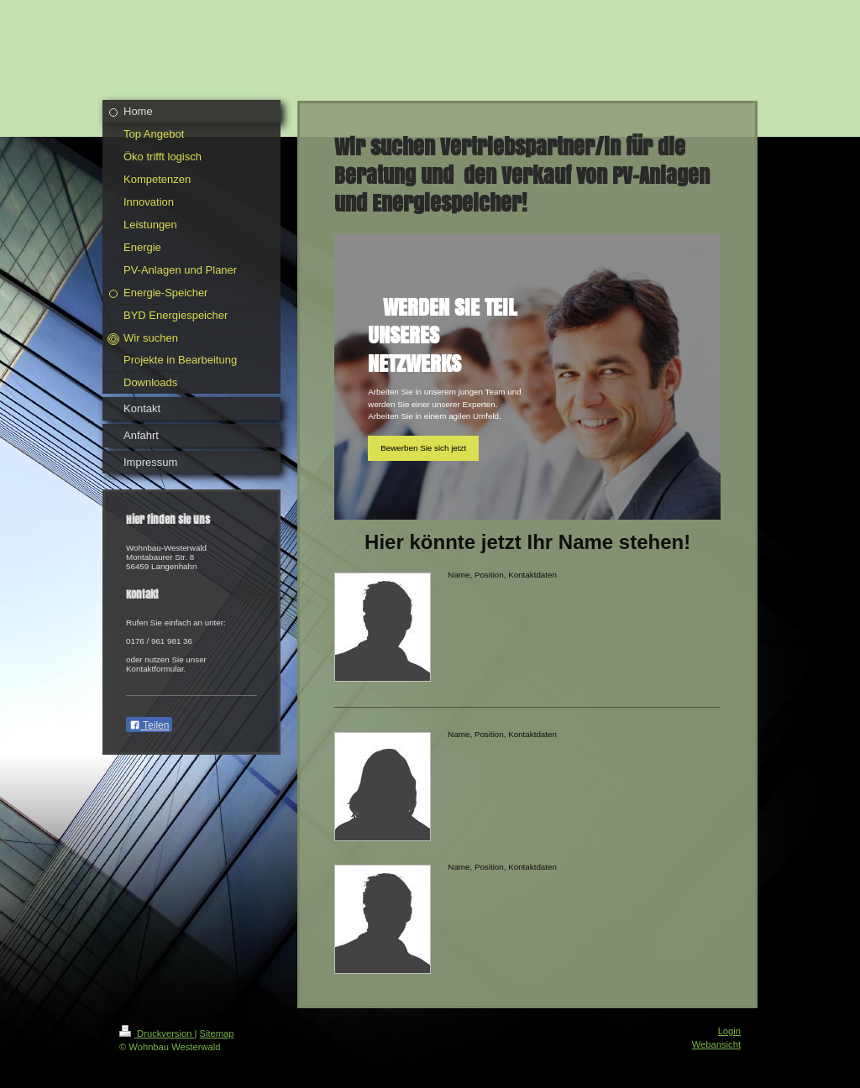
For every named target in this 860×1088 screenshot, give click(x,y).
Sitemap (217, 1033)
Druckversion (157, 1033)
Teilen (149, 725)
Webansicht (716, 1044)
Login (729, 1031)
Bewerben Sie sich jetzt (423, 447)
